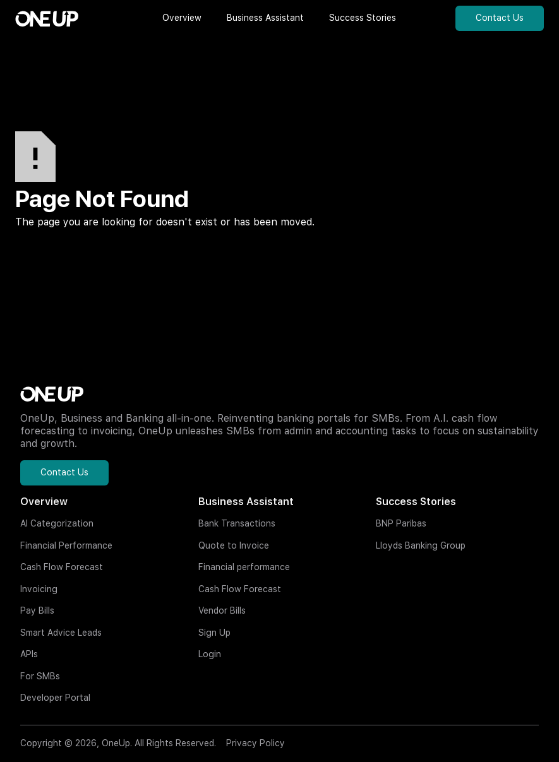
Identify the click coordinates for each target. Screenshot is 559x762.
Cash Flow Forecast (61, 567)
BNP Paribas (401, 523)
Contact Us (500, 18)
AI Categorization (56, 523)
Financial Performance (66, 545)
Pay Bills (37, 610)
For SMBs (40, 676)
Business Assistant (246, 502)
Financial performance (244, 567)
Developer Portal (55, 698)
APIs (29, 654)
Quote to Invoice (233, 545)
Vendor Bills (222, 610)
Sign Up (214, 633)
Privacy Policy (255, 743)
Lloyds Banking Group (421, 545)
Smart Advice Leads (61, 633)
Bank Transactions (236, 523)
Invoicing (38, 589)
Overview (44, 502)
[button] (182, 18)
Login (209, 654)
